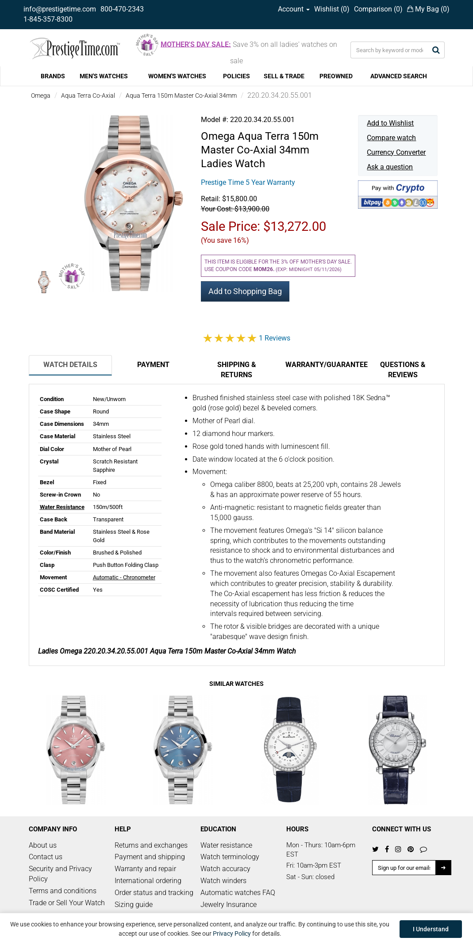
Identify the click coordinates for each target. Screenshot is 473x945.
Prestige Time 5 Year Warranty (248, 182)
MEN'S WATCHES (104, 76)
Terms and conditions (62, 891)
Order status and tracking (154, 892)
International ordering (148, 880)
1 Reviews (274, 338)
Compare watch (391, 138)
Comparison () (378, 9)
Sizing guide (134, 904)
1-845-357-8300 (48, 19)
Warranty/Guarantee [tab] (323, 364)
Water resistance (226, 845)
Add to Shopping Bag (245, 291)
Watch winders (223, 880)
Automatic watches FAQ (237, 892)
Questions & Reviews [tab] (403, 369)
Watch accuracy (225, 869)
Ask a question (390, 167)
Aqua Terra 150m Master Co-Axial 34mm (181, 95)
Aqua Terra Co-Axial (88, 95)
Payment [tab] (153, 364)
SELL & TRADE (284, 76)
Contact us (45, 857)
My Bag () (428, 9)
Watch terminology (229, 857)
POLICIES (236, 76)
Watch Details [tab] (70, 364)
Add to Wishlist (390, 123)
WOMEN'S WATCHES (177, 76)
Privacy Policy (232, 933)
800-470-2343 (122, 9)
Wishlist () (332, 9)
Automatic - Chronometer (124, 577)
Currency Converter (396, 152)
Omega (40, 95)
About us (43, 845)
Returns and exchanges (151, 845)
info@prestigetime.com (59, 9)
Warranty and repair (145, 869)
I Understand (431, 929)
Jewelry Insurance (228, 904)
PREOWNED (336, 76)
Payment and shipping (150, 857)
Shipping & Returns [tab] (236, 369)
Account (294, 9)
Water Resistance (62, 507)
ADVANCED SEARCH (398, 76)
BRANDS (53, 76)
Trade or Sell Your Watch (67, 903)
